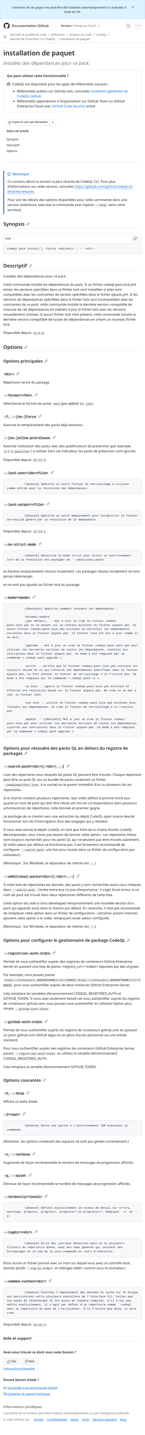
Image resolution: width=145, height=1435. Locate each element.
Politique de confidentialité (19, 1368)
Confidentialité (57, 1420)
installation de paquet (75, 39)
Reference (58, 35)
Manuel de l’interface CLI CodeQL (32, 39)
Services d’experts (105, 1420)
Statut (74, 1420)
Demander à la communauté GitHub (30, 1388)
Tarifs (85, 1420)
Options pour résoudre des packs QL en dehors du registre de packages (65, 750)
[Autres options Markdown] (52, 122)
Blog (123, 1420)
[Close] (133, 6)
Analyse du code (80, 35)
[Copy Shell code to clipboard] (135, 239)
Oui (11, 1361)
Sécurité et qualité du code (28, 35)
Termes (39, 1420)
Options (15, 346)
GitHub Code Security (68, 106)
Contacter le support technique (26, 1394)
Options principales (25, 361)
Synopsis (16, 223)
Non (30, 1361)
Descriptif (17, 265)
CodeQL (101, 35)
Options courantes (24, 1080)
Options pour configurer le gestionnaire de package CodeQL (66, 940)
